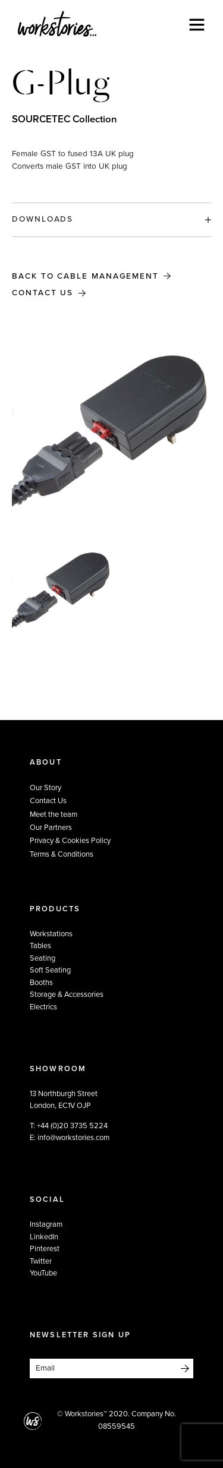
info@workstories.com (73, 1137)
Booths (41, 982)
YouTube (43, 1273)
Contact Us (42, 293)
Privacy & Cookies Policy (70, 840)
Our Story (45, 788)
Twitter (41, 1261)
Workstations (51, 934)
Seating (42, 958)
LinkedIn (44, 1237)
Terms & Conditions (61, 854)
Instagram (46, 1224)
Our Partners (51, 827)
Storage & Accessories (66, 994)
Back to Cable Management (87, 276)
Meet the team (53, 814)
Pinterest (44, 1249)
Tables (40, 946)
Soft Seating (50, 970)
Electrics (43, 1007)
